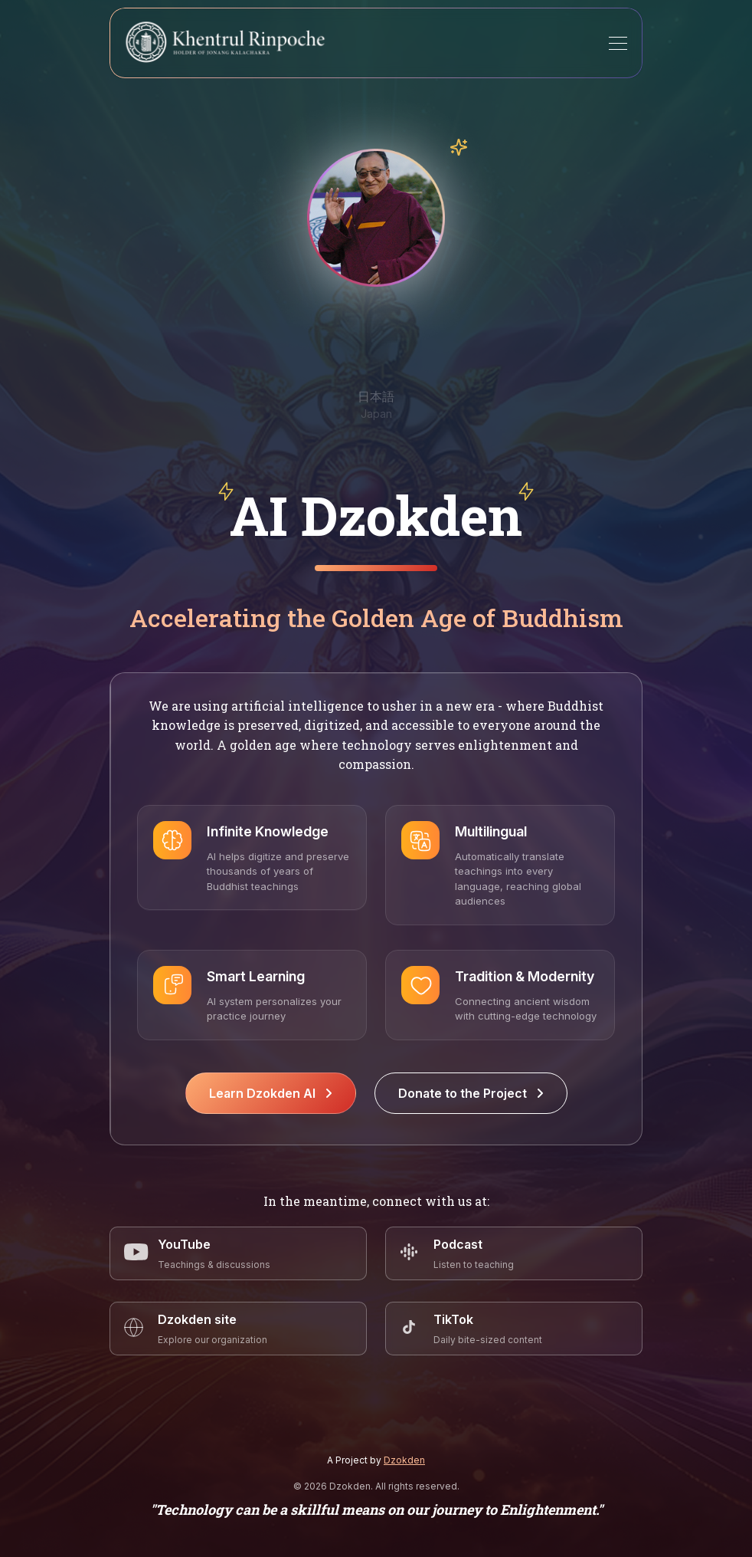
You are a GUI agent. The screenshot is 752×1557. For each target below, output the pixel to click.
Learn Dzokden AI (270, 1093)
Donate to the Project (471, 1093)
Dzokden (404, 1460)
